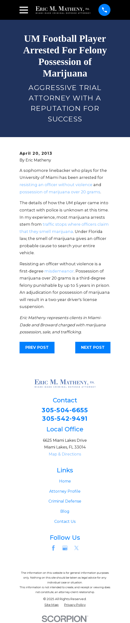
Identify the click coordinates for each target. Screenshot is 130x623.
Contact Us (64, 521)
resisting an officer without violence (56, 184)
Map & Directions (65, 454)
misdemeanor (59, 271)
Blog (64, 512)
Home (65, 481)
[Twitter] (76, 548)
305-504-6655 (64, 410)
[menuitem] (51, 605)
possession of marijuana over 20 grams (60, 191)
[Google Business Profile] (65, 548)
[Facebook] (53, 548)
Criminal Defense (64, 501)
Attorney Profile (65, 491)
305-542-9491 (65, 419)
